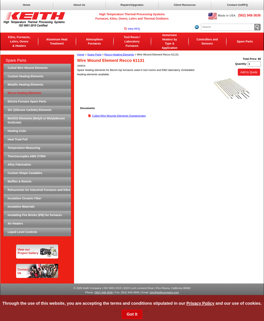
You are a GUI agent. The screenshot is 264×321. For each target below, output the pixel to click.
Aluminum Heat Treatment (56, 41)
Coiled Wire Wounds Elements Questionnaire (119, 115)
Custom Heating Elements (25, 76)
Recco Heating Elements (119, 54)
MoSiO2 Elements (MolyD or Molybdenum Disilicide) (36, 120)
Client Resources (185, 4)
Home (26, 4)
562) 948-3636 (104, 292)
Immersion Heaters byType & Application (169, 41)
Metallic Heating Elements (25, 84)
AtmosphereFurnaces (94, 41)
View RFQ (132, 28)
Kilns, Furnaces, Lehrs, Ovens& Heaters (19, 41)
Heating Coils (17, 131)
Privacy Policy (200, 303)
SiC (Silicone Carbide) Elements (29, 110)
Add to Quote (249, 72)
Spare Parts (245, 41)
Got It (132, 314)
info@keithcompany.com (164, 292)
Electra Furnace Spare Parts (27, 101)
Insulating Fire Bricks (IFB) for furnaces (35, 215)
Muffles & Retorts (20, 181)
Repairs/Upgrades (131, 4)
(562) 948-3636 (249, 15)
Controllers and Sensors (207, 41)
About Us (79, 4)
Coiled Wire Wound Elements (28, 67)
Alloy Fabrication (19, 164)
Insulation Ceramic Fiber (24, 198)
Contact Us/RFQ (237, 4)
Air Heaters (15, 223)
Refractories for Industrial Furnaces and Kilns (39, 190)
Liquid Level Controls (22, 232)
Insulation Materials (21, 206)
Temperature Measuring (24, 147)
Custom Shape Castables (25, 173)
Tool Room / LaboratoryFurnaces (132, 41)
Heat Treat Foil (17, 139)
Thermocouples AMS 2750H (27, 156)
